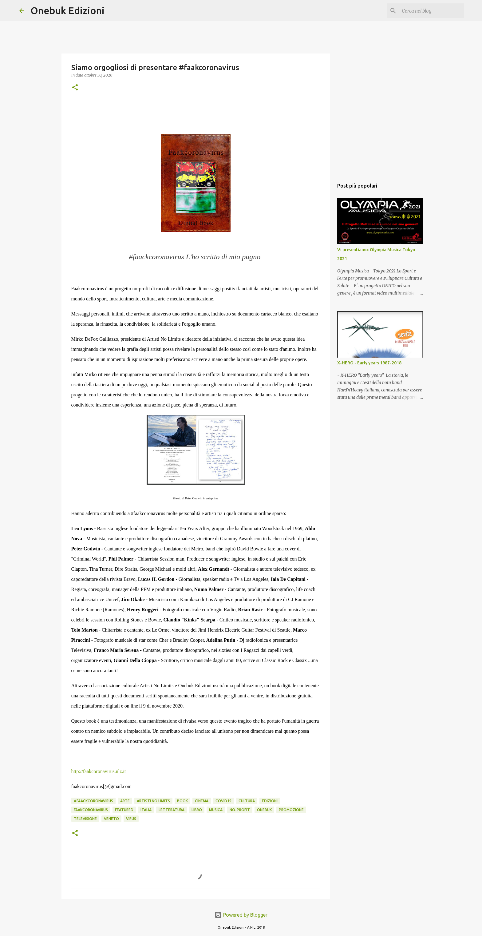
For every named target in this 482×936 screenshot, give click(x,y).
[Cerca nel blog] (431, 10)
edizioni (270, 801)
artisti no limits (153, 801)
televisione (85, 819)
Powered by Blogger (241, 915)
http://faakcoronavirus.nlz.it (98, 771)
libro (197, 810)
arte (125, 801)
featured (124, 810)
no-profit (240, 810)
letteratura (171, 810)
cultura (247, 801)
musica (216, 810)
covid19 (223, 801)
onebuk (264, 810)
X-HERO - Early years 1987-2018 (369, 362)
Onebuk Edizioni (67, 10)
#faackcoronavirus (93, 801)
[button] (75, 88)
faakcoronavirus (91, 810)
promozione (291, 810)
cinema (201, 801)
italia (146, 810)
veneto (111, 819)
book (182, 801)
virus (131, 819)
